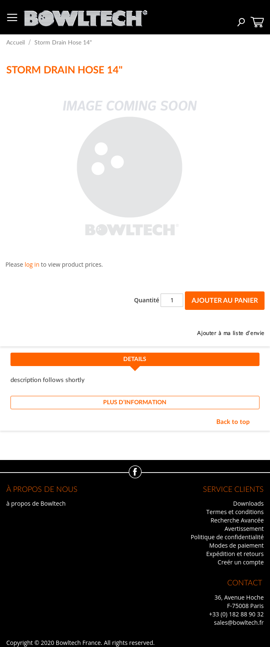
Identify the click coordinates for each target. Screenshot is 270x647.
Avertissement (244, 529)
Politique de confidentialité (227, 537)
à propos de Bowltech (35, 503)
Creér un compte (241, 562)
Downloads (248, 503)
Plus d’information (134, 402)
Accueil (15, 43)
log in (32, 264)
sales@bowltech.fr (239, 622)
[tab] (135, 362)
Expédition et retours (235, 554)
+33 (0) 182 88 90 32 (236, 614)
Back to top (233, 422)
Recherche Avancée (237, 520)
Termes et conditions (235, 512)
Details (134, 359)
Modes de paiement (236, 545)
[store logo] (85, 16)
